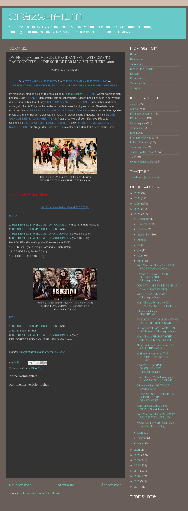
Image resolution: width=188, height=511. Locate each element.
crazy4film (45, 17)
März (140, 432)
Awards (134, 104)
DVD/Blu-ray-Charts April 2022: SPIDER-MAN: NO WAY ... (156, 267)
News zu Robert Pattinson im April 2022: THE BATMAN (156, 347)
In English (135, 88)
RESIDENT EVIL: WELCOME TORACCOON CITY (41, 224)
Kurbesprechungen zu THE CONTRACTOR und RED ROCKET (152, 356)
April (140, 260)
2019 (137, 460)
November (143, 224)
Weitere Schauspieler (142, 161)
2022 (137, 214)
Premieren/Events (140, 137)
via (73, 309)
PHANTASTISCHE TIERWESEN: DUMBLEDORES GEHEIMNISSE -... (156, 397)
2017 (137, 470)
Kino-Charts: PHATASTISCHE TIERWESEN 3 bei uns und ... (155, 338)
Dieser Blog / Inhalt (141, 68)
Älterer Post (111, 485)
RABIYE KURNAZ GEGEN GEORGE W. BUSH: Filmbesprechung (152, 277)
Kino (34, 368)
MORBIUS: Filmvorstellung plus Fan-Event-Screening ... (155, 424)
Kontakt (134, 73)
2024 (137, 203)
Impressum (136, 64)
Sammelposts (138, 147)
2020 (137, 455)
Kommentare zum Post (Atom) (41, 493)
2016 (137, 476)
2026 (137, 193)
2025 (137, 198)
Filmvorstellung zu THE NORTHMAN (150, 313)
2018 (137, 465)
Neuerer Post (20, 485)
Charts (26, 368)
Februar (142, 437)
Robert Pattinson (139, 142)
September (144, 234)
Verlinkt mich (137, 83)
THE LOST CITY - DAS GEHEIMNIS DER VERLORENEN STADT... (158, 321)
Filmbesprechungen (141, 113)
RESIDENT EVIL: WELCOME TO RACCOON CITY (41, 233)
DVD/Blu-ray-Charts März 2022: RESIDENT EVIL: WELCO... (156, 416)
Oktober (142, 229)
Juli (139, 245)
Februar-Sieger (73, 93)
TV (39, 368)
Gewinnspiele (138, 123)
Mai (139, 255)
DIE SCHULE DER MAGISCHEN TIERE (35, 229)
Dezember (143, 218)
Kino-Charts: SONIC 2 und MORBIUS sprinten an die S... (155, 407)
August (141, 239)
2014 (137, 486)
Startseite (66, 485)
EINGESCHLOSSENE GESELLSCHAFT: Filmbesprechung (150, 368)
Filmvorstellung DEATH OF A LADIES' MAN (154, 387)
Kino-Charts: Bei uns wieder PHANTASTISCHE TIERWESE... (157, 304)
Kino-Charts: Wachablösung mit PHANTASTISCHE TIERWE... (155, 379)
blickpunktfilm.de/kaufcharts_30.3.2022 (42, 351)
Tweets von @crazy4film (144, 177)
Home (133, 54)
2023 (137, 209)
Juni (139, 250)
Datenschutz (137, 59)
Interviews (136, 128)
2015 (137, 481)
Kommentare (137, 78)
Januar (141, 443)
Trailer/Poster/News (142, 152)
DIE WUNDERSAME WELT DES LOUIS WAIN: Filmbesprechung (156, 330)
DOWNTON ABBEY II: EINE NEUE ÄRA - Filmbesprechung (157, 287)
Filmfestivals (137, 118)
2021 (137, 449)
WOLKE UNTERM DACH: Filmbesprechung (152, 296)
